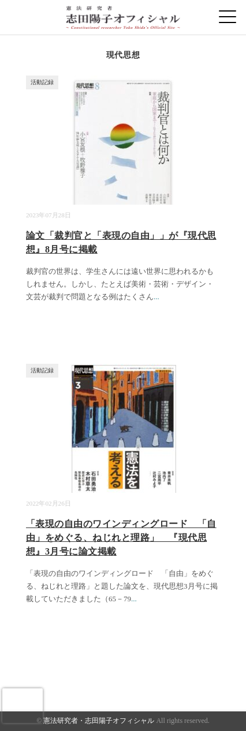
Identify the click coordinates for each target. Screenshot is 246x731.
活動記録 (42, 82)
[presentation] (22, 705)
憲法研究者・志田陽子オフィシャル (98, 721)
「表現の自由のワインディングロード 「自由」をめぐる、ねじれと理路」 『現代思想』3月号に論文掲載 (121, 537)
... (156, 296)
